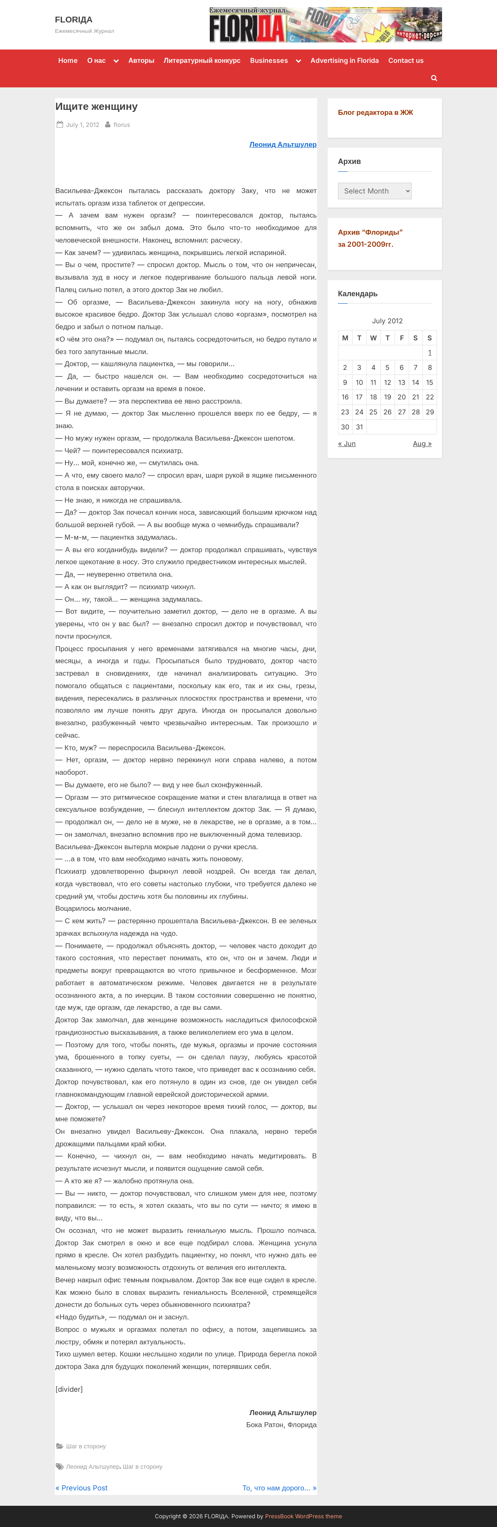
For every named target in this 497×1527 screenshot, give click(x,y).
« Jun (347, 443)
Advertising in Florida (345, 60)
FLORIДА (73, 19)
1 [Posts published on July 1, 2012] (429, 352)
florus (122, 123)
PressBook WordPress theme (303, 1516)
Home (68, 60)
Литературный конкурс (202, 60)
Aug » (422, 443)
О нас (96, 60)
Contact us (406, 60)
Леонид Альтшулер (92, 1466)
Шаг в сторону (86, 1446)
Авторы (141, 60)
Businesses (269, 60)
